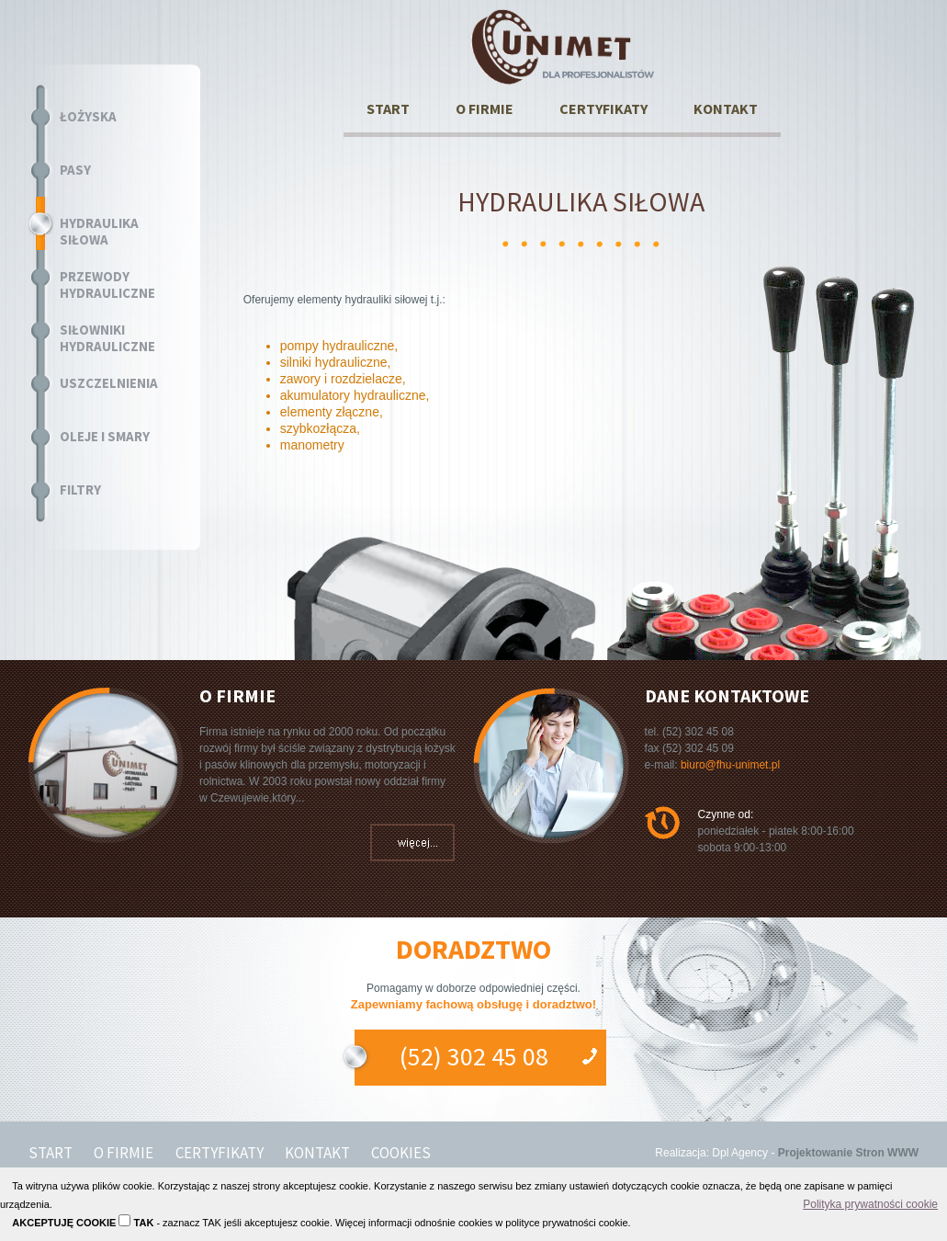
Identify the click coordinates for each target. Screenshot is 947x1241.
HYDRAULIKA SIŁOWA (99, 231)
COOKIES (401, 1153)
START (388, 108)
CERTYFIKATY (603, 108)
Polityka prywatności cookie (870, 1204)
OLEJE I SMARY (105, 436)
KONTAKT (725, 108)
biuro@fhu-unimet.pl (730, 764)
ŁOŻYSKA (88, 116)
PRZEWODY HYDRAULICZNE (107, 285)
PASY (75, 170)
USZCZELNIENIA (109, 383)
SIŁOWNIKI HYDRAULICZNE (107, 338)
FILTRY (80, 490)
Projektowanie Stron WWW (848, 1152)
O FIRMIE (484, 108)
